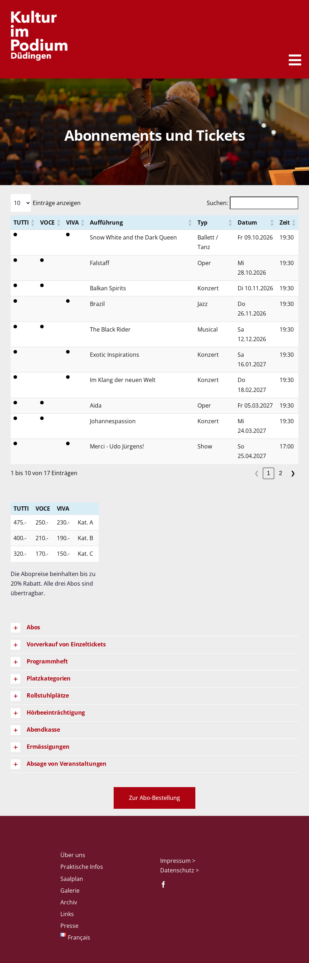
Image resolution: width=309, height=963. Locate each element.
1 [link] (268, 473)
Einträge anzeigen (57, 203)
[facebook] (163, 884)
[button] (32, 222)
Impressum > (177, 861)
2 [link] (280, 473)
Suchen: (217, 203)
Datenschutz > (179, 870)
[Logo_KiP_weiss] (39, 13)
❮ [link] (256, 473)
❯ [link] (293, 473)
